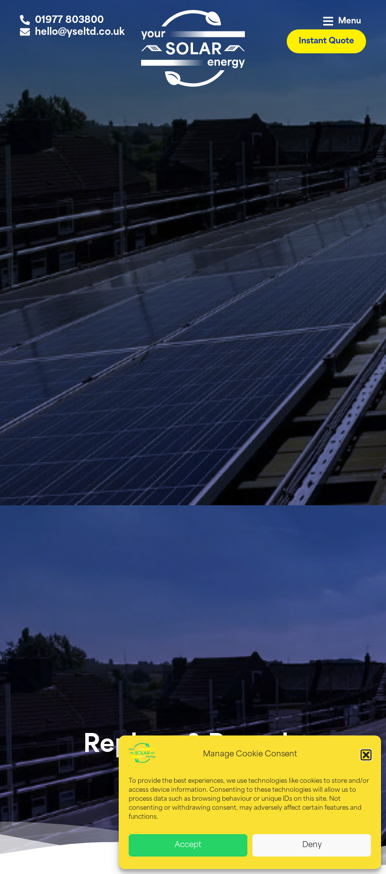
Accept (188, 845)
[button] (366, 755)
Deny (312, 845)
